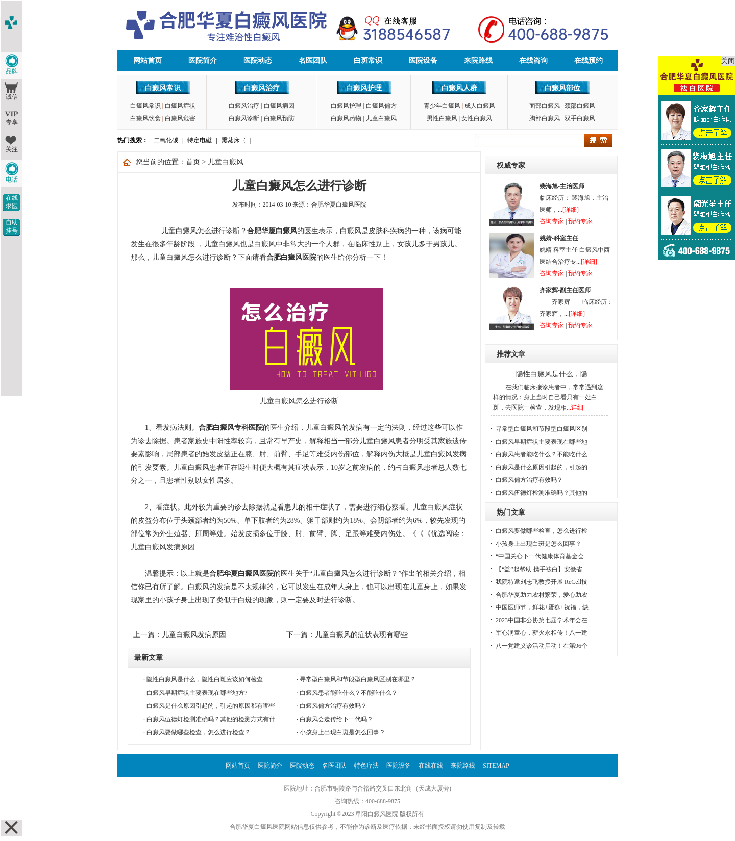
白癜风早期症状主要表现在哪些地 (541, 441)
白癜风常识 (163, 88)
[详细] (570, 209)
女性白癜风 (476, 118)
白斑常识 (368, 60)
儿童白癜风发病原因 (194, 635)
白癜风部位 (562, 88)
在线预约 (588, 60)
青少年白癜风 (442, 105)
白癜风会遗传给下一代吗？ (336, 719)
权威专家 (511, 165)
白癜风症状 (180, 105)
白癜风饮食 (145, 118)
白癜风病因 (279, 105)
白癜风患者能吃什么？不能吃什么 (541, 454)
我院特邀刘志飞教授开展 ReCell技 (541, 581)
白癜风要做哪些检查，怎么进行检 (541, 530)
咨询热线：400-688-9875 (367, 801)
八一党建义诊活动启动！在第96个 (541, 645)
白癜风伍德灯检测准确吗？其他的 (541, 492)
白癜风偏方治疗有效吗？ (333, 705)
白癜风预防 (279, 118)
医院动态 (257, 60)
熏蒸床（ (234, 140)
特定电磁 (199, 140)
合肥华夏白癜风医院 (338, 204)
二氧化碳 (166, 140)
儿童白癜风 (381, 118)
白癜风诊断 (244, 118)
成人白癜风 (479, 105)
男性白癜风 (442, 118)
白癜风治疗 (262, 88)
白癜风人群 (459, 88)
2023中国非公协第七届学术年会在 (541, 620)
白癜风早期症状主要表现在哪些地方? (196, 692)
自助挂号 (12, 226)
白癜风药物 (346, 118)
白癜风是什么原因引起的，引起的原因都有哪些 (210, 705)
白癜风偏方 (381, 105)
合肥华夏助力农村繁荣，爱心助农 (541, 594)
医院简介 (202, 60)
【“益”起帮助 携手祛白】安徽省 (539, 569)
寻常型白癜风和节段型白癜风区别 (541, 428)
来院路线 (478, 60)
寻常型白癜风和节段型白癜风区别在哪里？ (358, 679)
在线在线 (431, 765)
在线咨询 (533, 60)
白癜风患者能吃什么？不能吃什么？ (349, 692)
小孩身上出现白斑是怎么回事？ (342, 732)
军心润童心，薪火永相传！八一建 (541, 632)
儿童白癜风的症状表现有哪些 (361, 635)
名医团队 (313, 60)
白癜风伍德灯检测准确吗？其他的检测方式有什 (210, 719)
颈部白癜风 (580, 105)
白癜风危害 (180, 118)
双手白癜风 (580, 118)
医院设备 (423, 60)
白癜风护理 (364, 88)
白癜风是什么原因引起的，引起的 (541, 467)
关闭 (728, 61)
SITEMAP (496, 765)
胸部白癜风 (544, 118)
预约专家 (580, 221)
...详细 (575, 407)
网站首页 (147, 60)
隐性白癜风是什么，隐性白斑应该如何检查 (204, 679)
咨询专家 (552, 221)
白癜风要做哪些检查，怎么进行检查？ (198, 732)
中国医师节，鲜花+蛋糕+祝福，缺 (542, 607)
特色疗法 (366, 765)
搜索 (598, 140)
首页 (193, 162)
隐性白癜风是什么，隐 (551, 374)
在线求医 (12, 202)
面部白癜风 (544, 105)
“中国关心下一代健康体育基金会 (540, 556)
